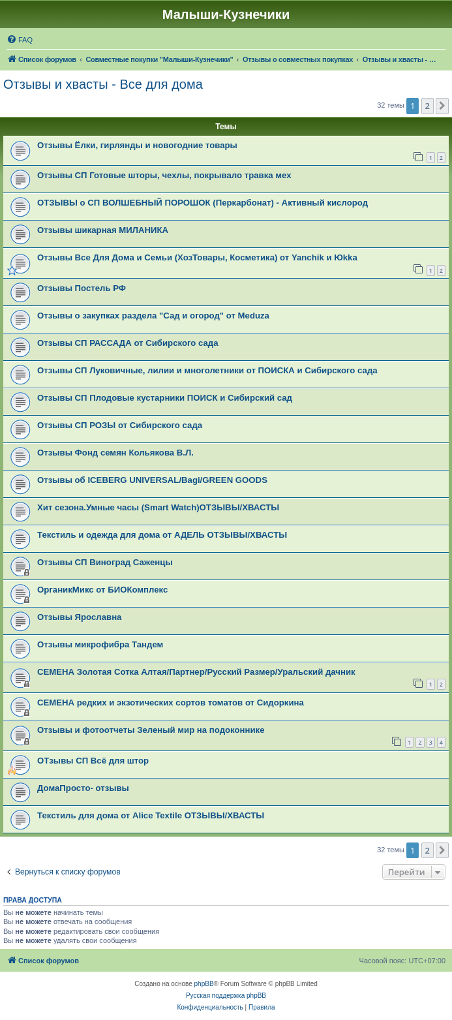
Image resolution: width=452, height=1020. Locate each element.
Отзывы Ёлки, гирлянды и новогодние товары (137, 145)
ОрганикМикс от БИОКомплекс (102, 590)
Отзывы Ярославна (79, 617)
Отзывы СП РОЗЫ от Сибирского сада (119, 425)
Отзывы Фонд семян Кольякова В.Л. (115, 452)
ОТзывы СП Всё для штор (93, 760)
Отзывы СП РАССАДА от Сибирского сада (127, 343)
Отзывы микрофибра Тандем (100, 644)
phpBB (204, 983)
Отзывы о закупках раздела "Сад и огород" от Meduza (153, 315)
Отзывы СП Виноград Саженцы (105, 562)
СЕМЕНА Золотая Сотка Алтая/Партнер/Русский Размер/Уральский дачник (196, 672)
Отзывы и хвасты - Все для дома (103, 84)
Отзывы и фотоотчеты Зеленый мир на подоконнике (151, 730)
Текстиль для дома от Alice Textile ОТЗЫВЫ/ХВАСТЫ (150, 815)
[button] (442, 106)
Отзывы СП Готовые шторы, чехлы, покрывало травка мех (164, 175)
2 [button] (427, 106)
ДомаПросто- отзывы (83, 788)
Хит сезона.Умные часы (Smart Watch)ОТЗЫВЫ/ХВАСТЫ (158, 507)
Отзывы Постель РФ (81, 288)
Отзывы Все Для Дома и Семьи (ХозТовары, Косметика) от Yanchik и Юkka (197, 257)
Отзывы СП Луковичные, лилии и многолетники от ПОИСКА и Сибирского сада (207, 370)
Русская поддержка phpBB (226, 995)
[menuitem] (20, 40)
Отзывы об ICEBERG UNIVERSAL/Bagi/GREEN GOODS (152, 480)
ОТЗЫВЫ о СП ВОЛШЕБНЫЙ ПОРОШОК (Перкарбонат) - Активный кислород (202, 203)
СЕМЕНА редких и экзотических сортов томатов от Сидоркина (170, 702)
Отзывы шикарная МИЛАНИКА (102, 230)
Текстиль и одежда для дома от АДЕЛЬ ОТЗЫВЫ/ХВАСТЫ (162, 535)
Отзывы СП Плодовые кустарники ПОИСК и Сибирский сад (164, 398)
